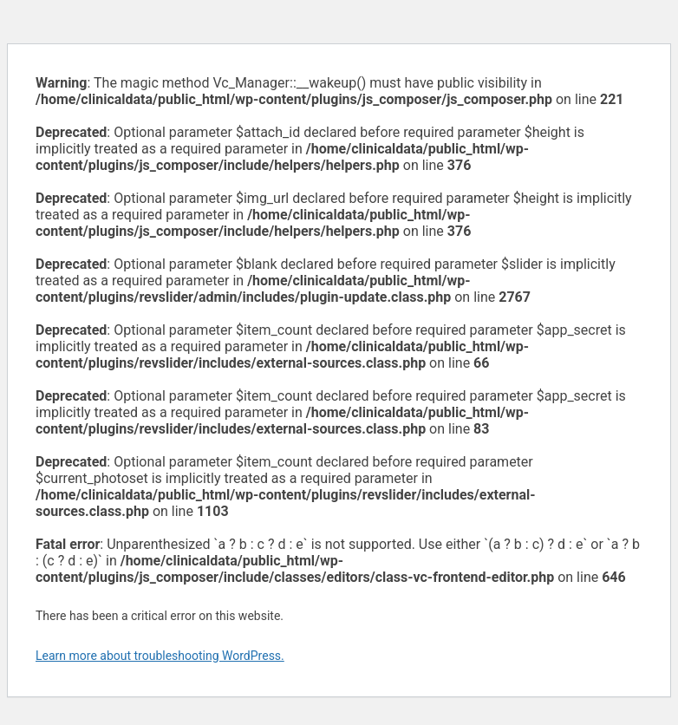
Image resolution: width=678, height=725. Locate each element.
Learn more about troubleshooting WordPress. (160, 656)
